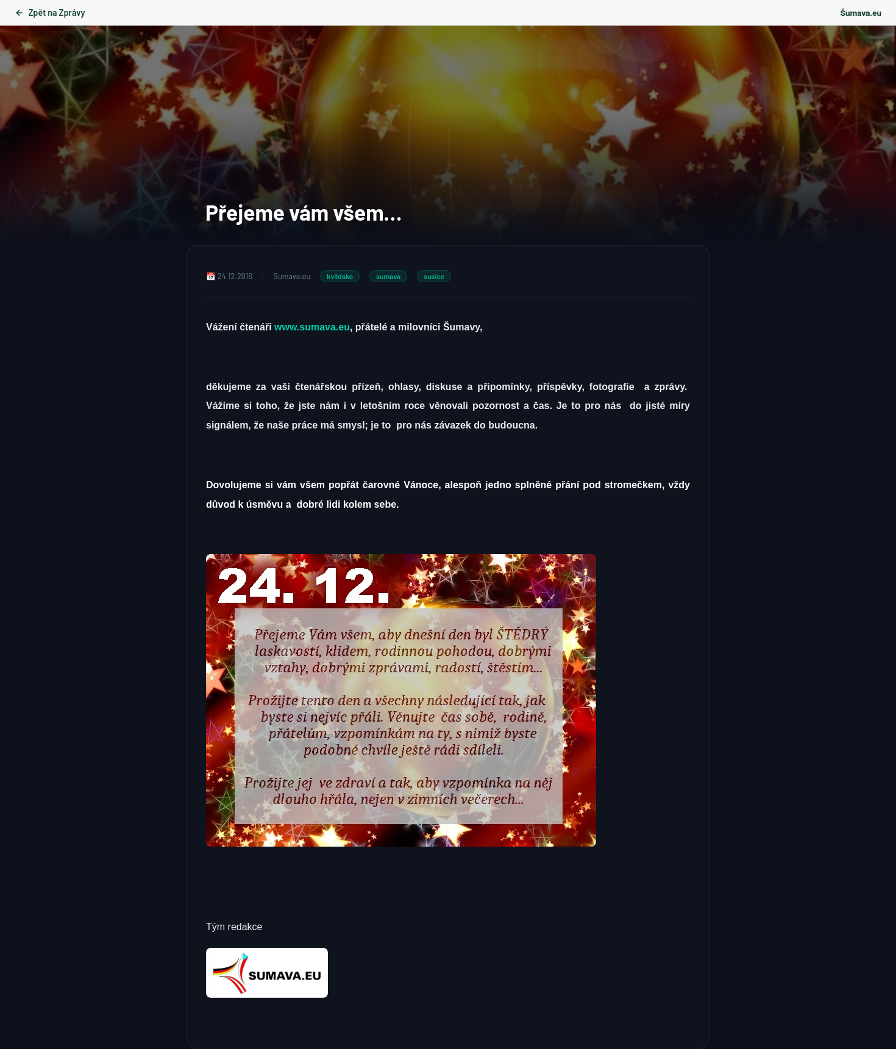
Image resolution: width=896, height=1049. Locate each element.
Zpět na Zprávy (50, 12)
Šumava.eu (861, 12)
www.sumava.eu (312, 327)
